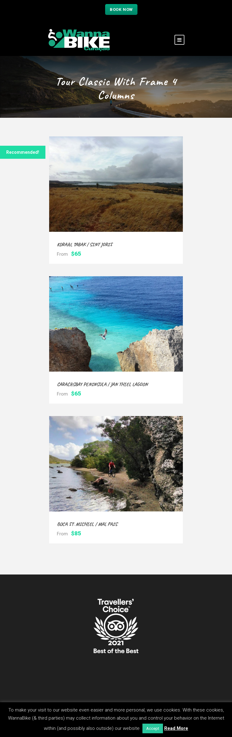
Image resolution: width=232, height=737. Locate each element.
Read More (176, 728)
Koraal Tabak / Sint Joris (84, 244)
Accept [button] (152, 728)
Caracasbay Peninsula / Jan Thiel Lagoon (102, 384)
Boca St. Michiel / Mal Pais (87, 524)
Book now (121, 9)
